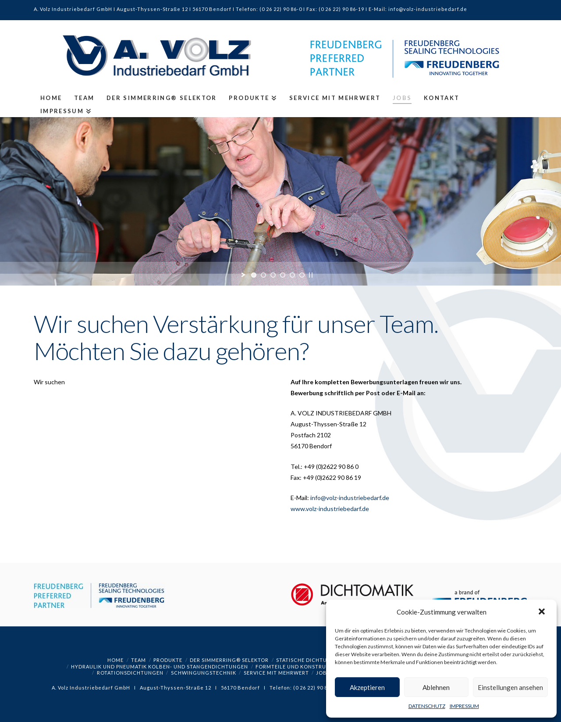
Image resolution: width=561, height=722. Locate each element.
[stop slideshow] (310, 275)
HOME (115, 660)
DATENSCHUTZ (426, 706)
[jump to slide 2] (263, 275)
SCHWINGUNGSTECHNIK (203, 673)
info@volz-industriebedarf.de (349, 497)
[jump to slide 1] (253, 275)
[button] (542, 612)
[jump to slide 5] (292, 275)
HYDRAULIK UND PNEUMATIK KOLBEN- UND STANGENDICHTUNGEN (159, 666)
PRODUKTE (167, 660)
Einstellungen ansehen (510, 687)
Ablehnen (436, 687)
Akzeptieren (367, 687)
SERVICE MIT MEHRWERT (276, 673)
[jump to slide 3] (273, 275)
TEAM (138, 660)
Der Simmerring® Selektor (229, 660)
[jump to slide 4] (282, 275)
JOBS (323, 673)
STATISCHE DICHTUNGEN (309, 660)
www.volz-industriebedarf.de (330, 508)
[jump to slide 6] (302, 275)
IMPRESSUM (464, 706)
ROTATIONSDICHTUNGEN (130, 673)
